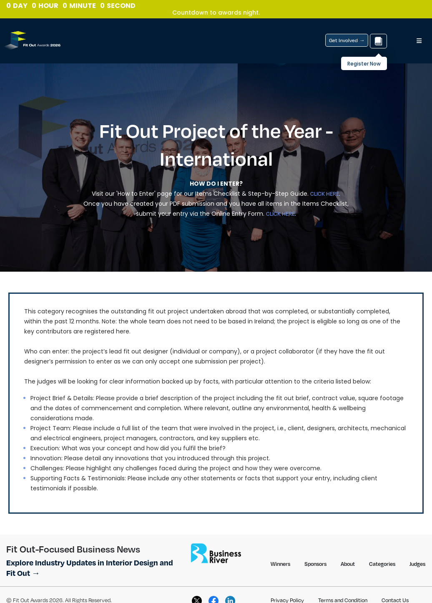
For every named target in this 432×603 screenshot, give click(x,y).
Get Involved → (346, 40)
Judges (417, 563)
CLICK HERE (324, 193)
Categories (382, 563)
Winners (280, 563)
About (348, 563)
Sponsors (315, 563)
